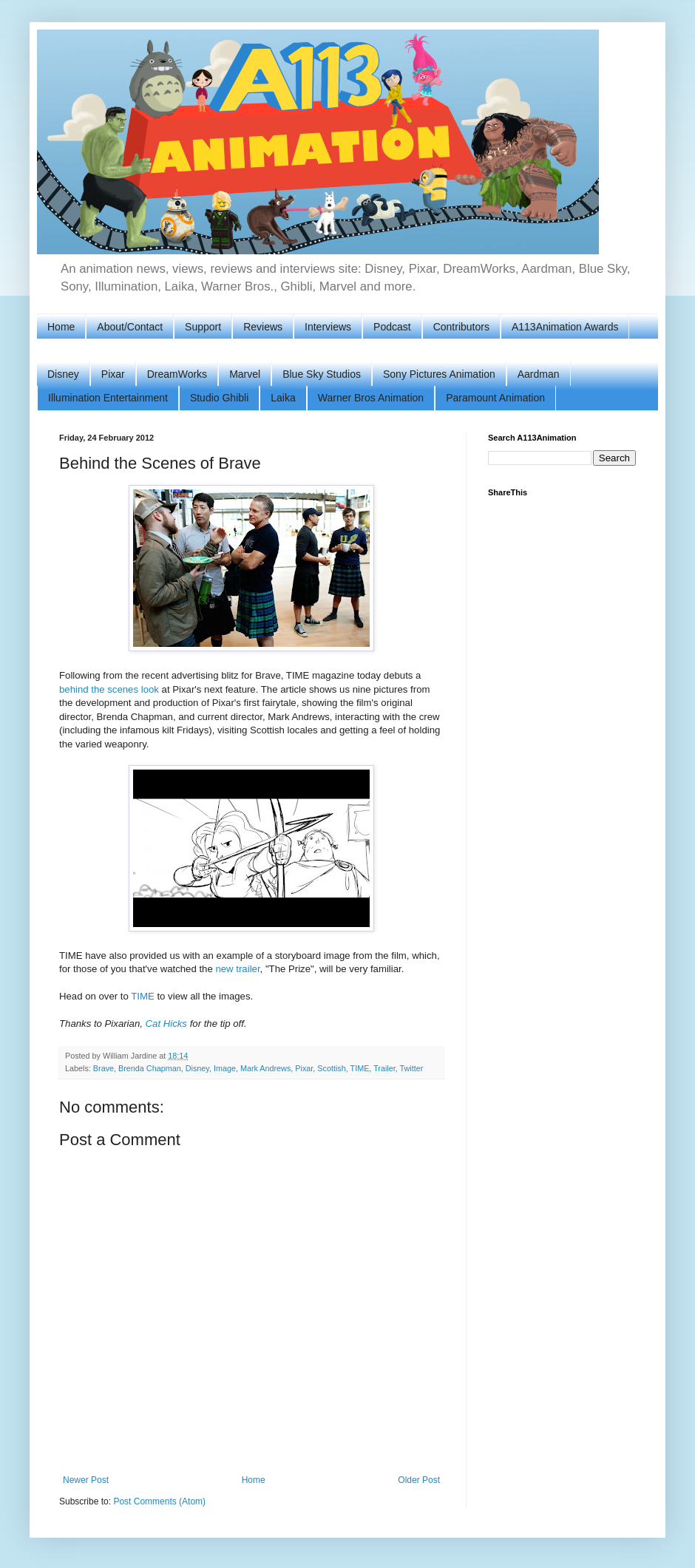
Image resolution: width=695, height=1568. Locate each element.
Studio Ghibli (219, 398)
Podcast (392, 327)
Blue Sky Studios (321, 374)
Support (203, 327)
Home (61, 327)
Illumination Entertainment (108, 398)
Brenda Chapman (149, 1068)
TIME (143, 996)
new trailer (237, 968)
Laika (283, 398)
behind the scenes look (109, 689)
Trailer (384, 1068)
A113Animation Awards (565, 327)
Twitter (412, 1068)
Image (225, 1068)
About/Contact (130, 327)
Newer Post (86, 1480)
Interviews (328, 327)
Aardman (539, 374)
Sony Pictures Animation (439, 374)
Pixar (113, 374)
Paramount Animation (495, 398)
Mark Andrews (265, 1068)
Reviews (262, 327)
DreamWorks (177, 374)
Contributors (461, 327)
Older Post (419, 1480)
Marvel (244, 374)
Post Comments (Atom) (159, 1501)
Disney (63, 374)
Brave (103, 1068)
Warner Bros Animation (371, 398)
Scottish (331, 1068)
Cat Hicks (166, 1023)
